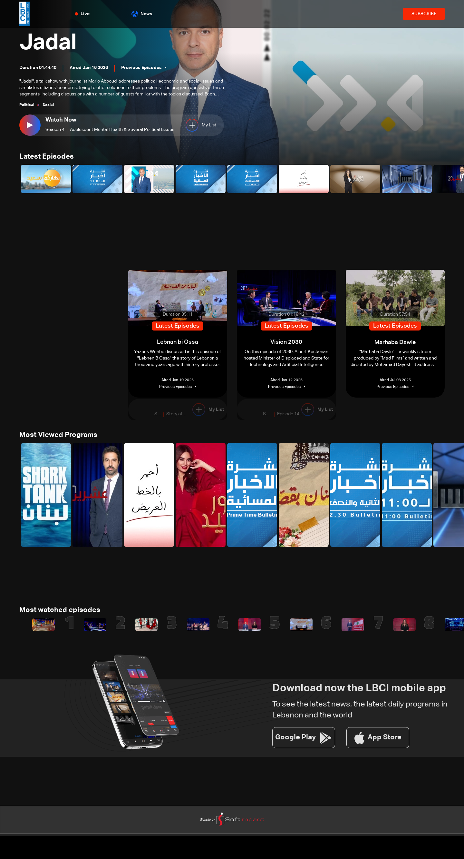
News (141, 14)
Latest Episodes (46, 157)
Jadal (49, 43)
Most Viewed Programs (58, 435)
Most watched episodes (59, 610)
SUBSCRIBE (423, 14)
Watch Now (60, 120)
